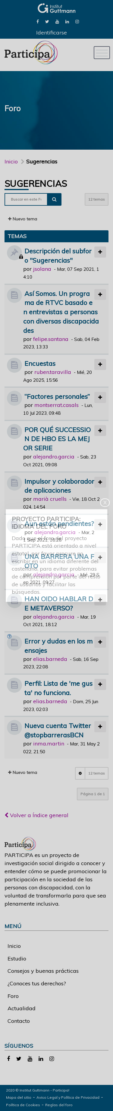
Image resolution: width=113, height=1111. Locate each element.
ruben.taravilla (52, 372)
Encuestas (39, 363)
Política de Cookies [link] (23, 1105)
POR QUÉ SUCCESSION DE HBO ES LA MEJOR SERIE (57, 439)
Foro (13, 996)
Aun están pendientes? (59, 523)
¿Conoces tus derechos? (37, 983)
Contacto (19, 1020)
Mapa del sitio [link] (18, 1097)
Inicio (11, 161)
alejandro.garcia (53, 456)
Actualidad (22, 1008)
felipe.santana (50, 339)
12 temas (96, 199)
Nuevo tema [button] (22, 219)
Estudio (17, 958)
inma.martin (48, 743)
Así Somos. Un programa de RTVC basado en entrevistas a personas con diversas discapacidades (61, 311)
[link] (37, 21)
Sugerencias (36, 183)
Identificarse (51, 32)
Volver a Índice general (36, 815)
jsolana (42, 268)
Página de (92, 794)
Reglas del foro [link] (59, 1105)
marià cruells (50, 498)
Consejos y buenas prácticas (43, 970)
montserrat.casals (56, 405)
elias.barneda (50, 659)
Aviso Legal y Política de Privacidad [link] (67, 1097)
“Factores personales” (57, 396)
